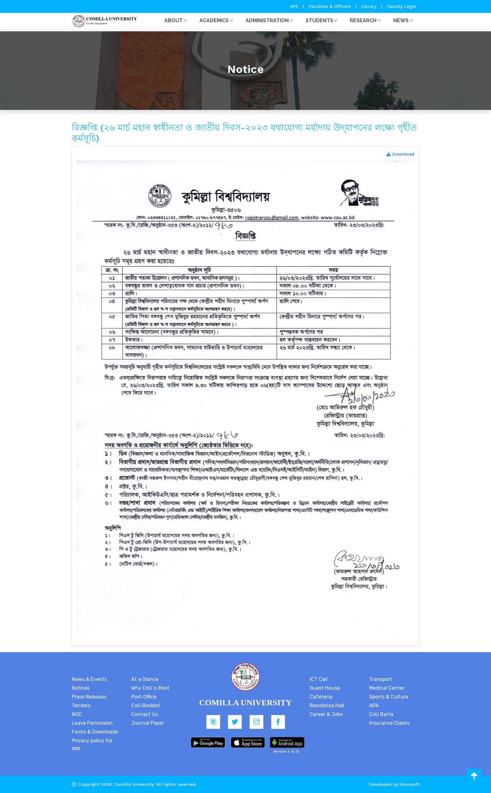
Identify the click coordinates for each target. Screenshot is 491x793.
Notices (81, 688)
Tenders (81, 705)
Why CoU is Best (150, 688)
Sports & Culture (388, 697)
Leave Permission (92, 723)
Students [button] (319, 20)
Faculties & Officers (330, 6)
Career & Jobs (326, 714)
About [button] (173, 20)
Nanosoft (409, 784)
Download (400, 154)
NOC (77, 714)
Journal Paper (147, 723)
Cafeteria (321, 697)
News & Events (89, 679)
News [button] (401, 20)
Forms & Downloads (95, 732)
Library (369, 6)
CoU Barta (381, 714)
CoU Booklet (145, 705)
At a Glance (144, 679)
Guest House (325, 688)
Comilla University (133, 784)
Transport (380, 679)
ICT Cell (319, 679)
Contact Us (144, 714)
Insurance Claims (389, 723)
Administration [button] (267, 20)
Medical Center (387, 688)
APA (295, 6)
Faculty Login (401, 6)
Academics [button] (214, 20)
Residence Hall (327, 705)
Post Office (144, 697)
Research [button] (363, 20)
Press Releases (89, 697)
